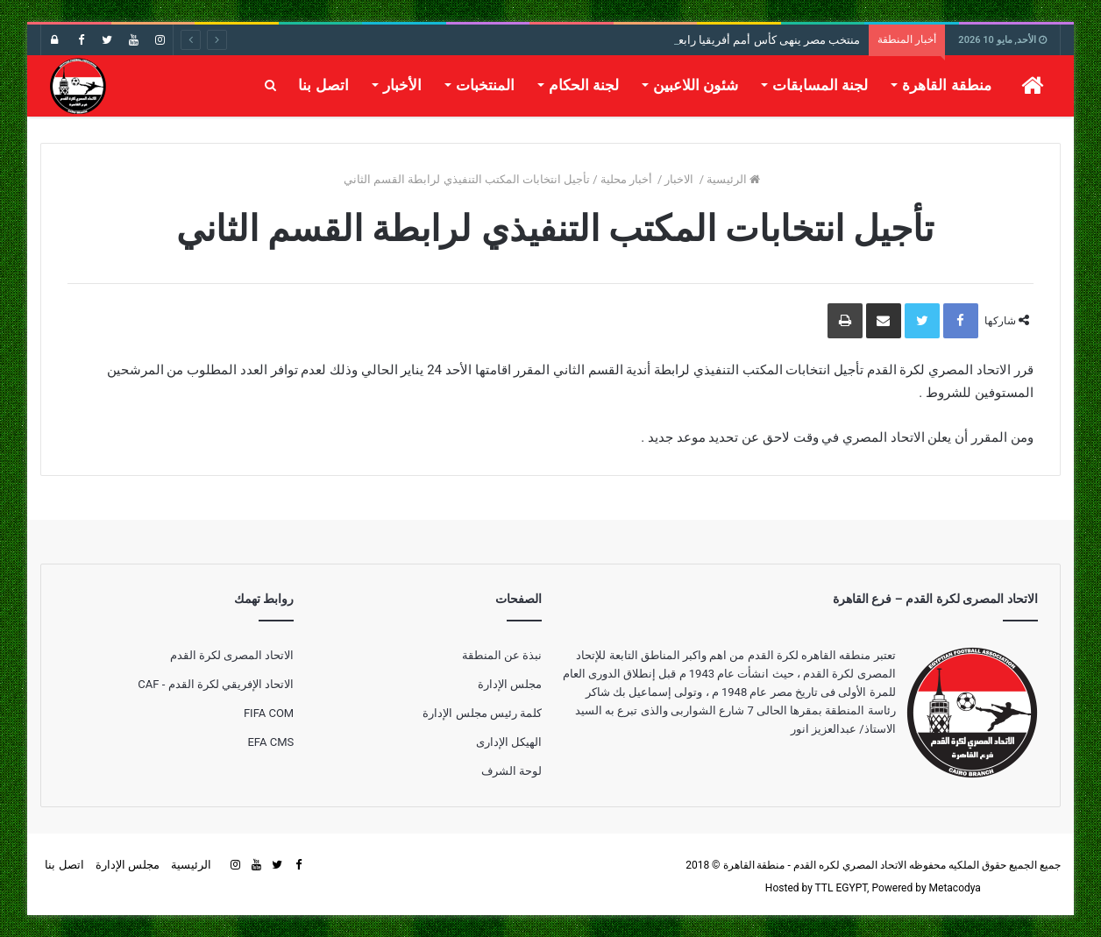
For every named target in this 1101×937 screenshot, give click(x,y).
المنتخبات (485, 85)
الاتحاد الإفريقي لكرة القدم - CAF (216, 684)
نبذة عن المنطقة (502, 655)
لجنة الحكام (584, 85)
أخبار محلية (627, 179)
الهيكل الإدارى (509, 742)
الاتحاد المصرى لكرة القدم (232, 655)
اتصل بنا (323, 85)
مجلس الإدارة (510, 684)
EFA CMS (270, 742)
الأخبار (402, 85)
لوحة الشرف (511, 770)
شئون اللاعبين (695, 85)
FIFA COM (269, 713)
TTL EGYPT (841, 888)
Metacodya (955, 888)
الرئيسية (733, 179)
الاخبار (680, 179)
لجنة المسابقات (820, 85)
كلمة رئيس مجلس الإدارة (482, 713)
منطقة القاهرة (946, 85)
